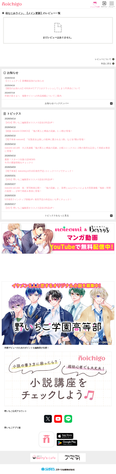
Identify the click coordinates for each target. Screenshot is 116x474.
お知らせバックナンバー (57, 103)
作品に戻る (106, 63)
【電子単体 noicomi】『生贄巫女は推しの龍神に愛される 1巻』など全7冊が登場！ (45, 139)
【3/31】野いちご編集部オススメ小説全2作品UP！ (30, 179)
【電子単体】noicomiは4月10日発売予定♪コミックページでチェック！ (39, 171)
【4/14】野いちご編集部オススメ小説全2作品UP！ (30, 122)
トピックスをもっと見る (57, 215)
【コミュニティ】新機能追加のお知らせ (24, 81)
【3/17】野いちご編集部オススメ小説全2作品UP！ (30, 208)
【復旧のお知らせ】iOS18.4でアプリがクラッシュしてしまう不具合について (42, 88)
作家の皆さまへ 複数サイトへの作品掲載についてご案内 (33, 96)
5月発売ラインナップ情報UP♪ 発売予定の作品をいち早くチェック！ (38, 199)
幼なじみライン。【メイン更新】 (24, 13)
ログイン (104, 7)
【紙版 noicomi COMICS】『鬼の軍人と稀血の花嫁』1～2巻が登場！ (39, 131)
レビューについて (103, 59)
